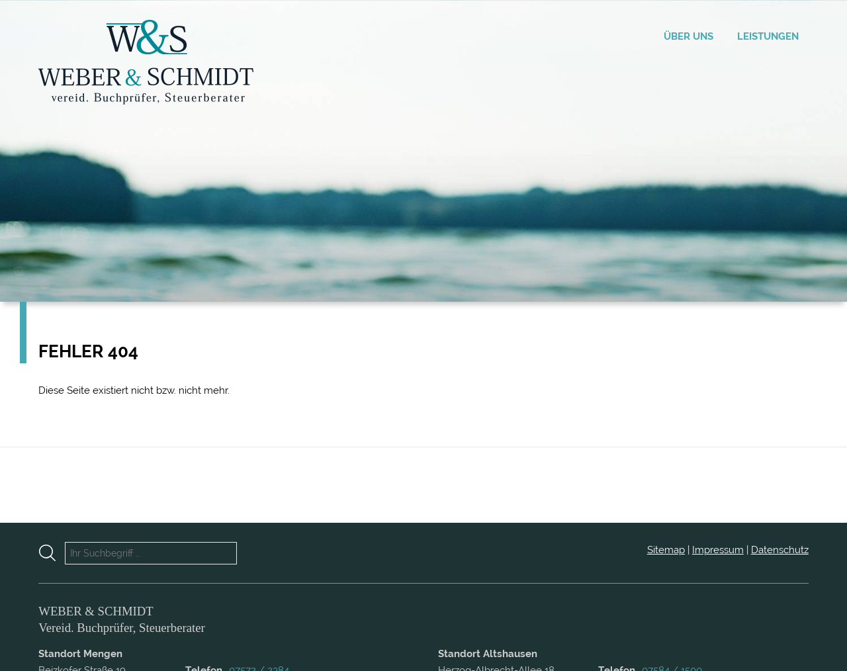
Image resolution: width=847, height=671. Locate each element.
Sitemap (666, 550)
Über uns (688, 36)
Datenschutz (780, 550)
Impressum (718, 550)
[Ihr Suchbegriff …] (151, 553)
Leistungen (768, 36)
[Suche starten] (52, 553)
